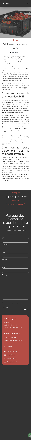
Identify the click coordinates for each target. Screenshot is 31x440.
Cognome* (9, 244)
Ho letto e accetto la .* (12, 304)
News (15, 40)
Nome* (7, 237)
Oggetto (4, 267)
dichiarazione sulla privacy (15, 303)
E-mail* (8, 252)
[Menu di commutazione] (28, 3)
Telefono (8, 259)
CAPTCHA (5, 307)
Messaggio (5, 274)
